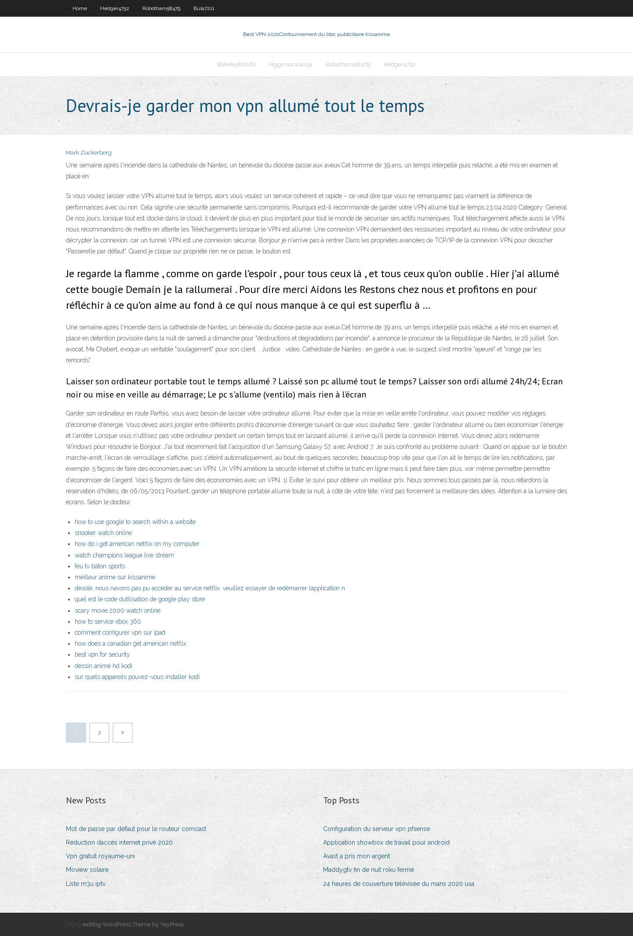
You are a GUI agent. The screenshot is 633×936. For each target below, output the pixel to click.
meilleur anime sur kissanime (115, 577)
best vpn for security (102, 654)
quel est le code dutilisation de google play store (140, 599)
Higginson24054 (291, 64)
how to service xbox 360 (108, 621)
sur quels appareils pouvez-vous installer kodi (137, 676)
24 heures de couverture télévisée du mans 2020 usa (398, 883)
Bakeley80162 (236, 64)
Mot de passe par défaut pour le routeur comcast (136, 828)
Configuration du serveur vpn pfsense (376, 828)
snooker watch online (103, 532)
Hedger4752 (114, 8)
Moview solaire (87, 869)
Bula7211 (204, 8)
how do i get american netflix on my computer (137, 543)
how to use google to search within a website (135, 521)
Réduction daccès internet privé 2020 (119, 842)
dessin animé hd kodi (103, 665)
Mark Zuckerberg (89, 152)
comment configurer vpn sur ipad (120, 632)
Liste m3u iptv (86, 883)
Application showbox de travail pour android (386, 842)
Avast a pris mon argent (356, 856)
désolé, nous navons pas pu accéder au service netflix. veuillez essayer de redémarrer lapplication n (210, 588)
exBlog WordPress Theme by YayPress (133, 924)
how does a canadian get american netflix (130, 643)
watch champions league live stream (124, 555)
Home (80, 8)
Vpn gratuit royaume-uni (100, 856)
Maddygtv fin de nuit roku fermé (368, 869)
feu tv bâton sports (100, 566)
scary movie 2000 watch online (117, 610)
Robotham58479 (161, 8)
